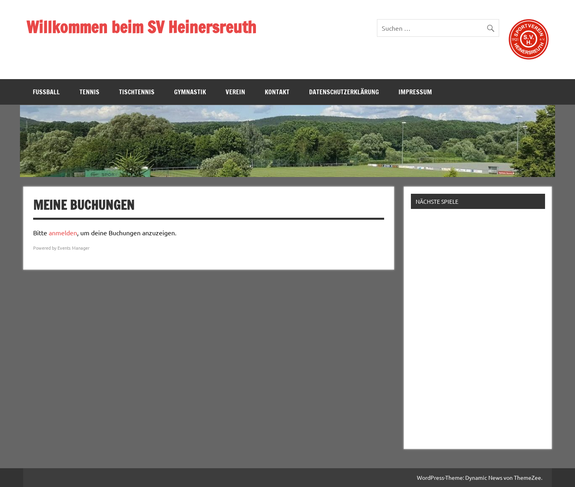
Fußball (46, 91)
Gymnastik (190, 91)
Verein (235, 91)
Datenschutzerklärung (344, 91)
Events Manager (73, 247)
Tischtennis (137, 91)
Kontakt (277, 91)
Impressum (415, 91)
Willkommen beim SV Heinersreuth (141, 27)
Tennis (89, 91)
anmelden (63, 233)
